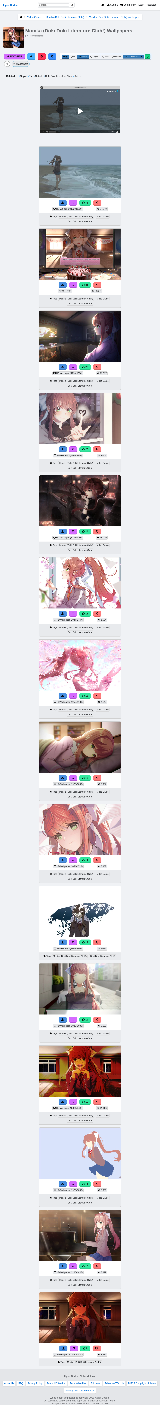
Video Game (34, 17)
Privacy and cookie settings (79, 1390)
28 (85, 367)
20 (85, 449)
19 (85, 1019)
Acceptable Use (78, 1383)
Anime (77, 76)
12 (85, 942)
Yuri (31, 76)
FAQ (20, 1383)
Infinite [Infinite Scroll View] (83, 57)
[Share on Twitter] (31, 56)
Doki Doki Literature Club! (58, 76)
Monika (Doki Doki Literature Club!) (65, 17)
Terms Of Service (56, 1383)
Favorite (14, 56)
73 (85, 202)
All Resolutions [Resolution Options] (133, 57)
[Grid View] (65, 57)
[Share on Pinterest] (42, 56)
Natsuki (39, 76)
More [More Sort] (116, 57)
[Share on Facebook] (52, 56)
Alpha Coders (10, 5)
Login (141, 4)
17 (85, 778)
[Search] (72, 4)
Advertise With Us (114, 1383)
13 (85, 695)
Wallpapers (20, 64)
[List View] (73, 57)
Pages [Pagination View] (94, 57)
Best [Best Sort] (105, 57)
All (7, 64)
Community (128, 4)
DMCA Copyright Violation (142, 1383)
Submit (112, 4)
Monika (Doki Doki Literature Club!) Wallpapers (114, 17)
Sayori (23, 76)
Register (151, 4)
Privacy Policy (35, 1383)
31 (85, 285)
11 (85, 860)
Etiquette (95, 1383)
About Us (9, 1383)
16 (85, 613)
